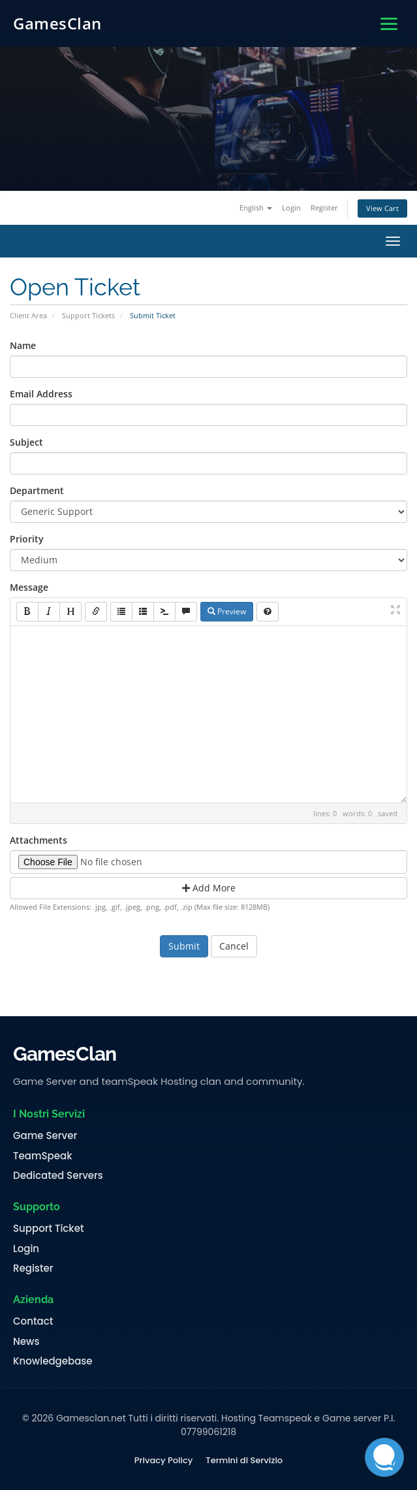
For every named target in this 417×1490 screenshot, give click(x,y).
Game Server (45, 1135)
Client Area (28, 315)
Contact (33, 1321)
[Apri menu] (389, 24)
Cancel (234, 946)
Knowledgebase (53, 1361)
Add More (209, 888)
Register (324, 207)
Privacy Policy (163, 1460)
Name (23, 345)
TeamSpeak (42, 1156)
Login (291, 207)
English (255, 207)
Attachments (38, 840)
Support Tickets (88, 315)
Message (29, 587)
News (26, 1341)
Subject (26, 442)
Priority (27, 539)
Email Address (41, 394)
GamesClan (57, 23)
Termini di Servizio (244, 1460)
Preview (227, 611)
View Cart (382, 208)
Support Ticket (48, 1228)
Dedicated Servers (58, 1175)
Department (37, 490)
